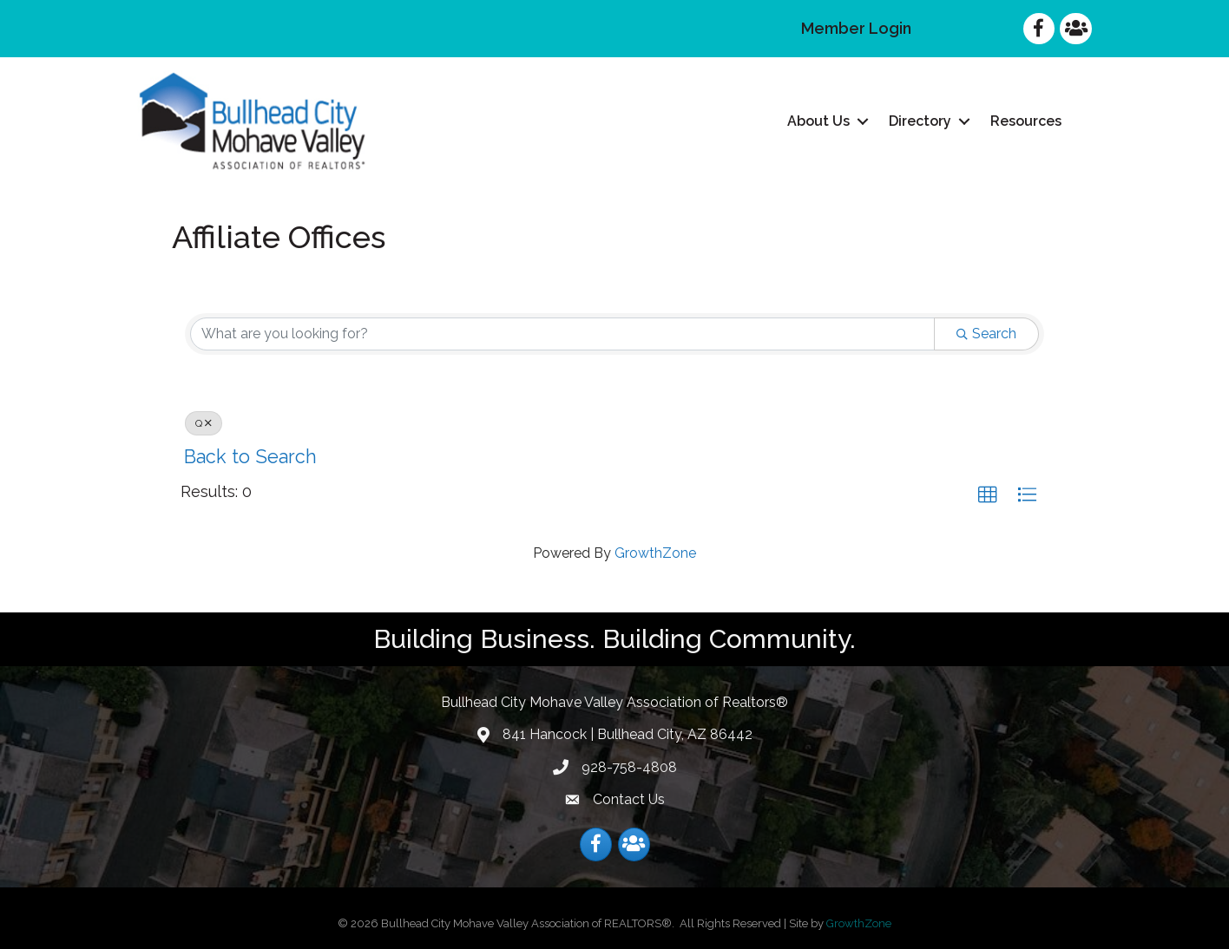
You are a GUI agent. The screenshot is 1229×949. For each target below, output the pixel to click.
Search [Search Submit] (986, 333)
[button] (987, 495)
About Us (818, 121)
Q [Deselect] (203, 423)
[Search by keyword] (562, 333)
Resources (1025, 121)
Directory (920, 121)
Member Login (856, 28)
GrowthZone (655, 553)
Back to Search (250, 457)
